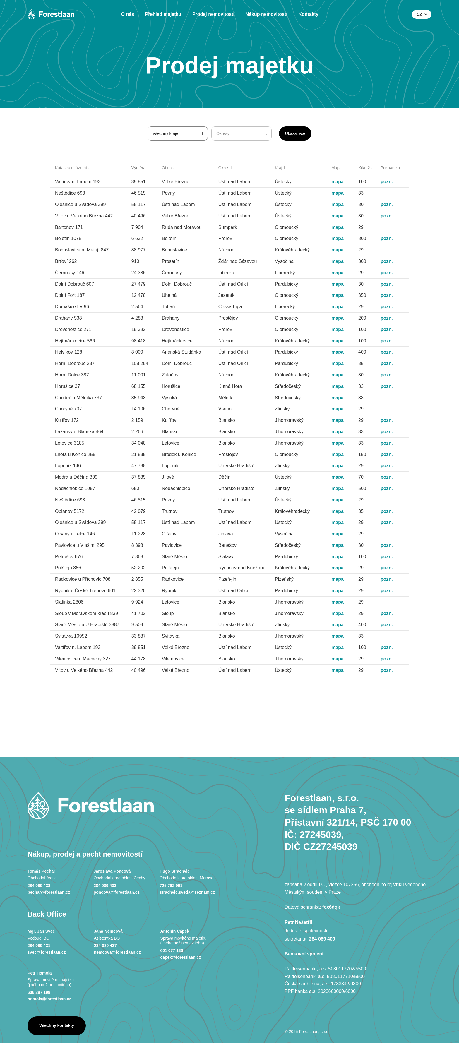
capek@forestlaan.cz (180, 957)
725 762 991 (171, 885)
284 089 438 (39, 885)
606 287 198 (39, 992)
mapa (337, 181)
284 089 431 (39, 945)
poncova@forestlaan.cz (117, 892)
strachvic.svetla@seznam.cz (187, 892)
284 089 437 (105, 945)
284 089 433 (105, 885)
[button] (421, 14)
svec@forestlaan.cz (47, 952)
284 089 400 (322, 938)
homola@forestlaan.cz (49, 998)
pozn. (387, 181)
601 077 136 (171, 950)
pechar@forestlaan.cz (49, 892)
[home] (51, 14)
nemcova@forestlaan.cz (117, 952)
